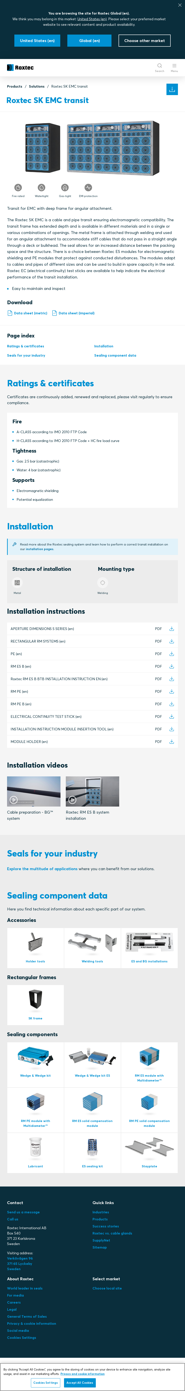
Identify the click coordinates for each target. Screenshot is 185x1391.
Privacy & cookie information (31, 1335)
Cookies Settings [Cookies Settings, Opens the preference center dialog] (45, 1382)
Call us (12, 1231)
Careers (14, 1314)
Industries (100, 1224)
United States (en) (92, 19)
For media (15, 1307)
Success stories (105, 1238)
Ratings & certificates (25, 347)
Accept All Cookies (79, 1382)
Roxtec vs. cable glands (112, 1245)
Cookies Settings (21, 1349)
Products (14, 86)
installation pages (40, 550)
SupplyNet (101, 1252)
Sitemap (99, 1259)
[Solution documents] (172, 89)
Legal (12, 1321)
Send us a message (23, 1224)
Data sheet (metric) (27, 313)
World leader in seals (25, 1300)
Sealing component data (115, 356)
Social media (18, 1342)
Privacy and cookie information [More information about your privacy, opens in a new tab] (82, 1374)
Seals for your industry (26, 356)
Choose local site (107, 1300)
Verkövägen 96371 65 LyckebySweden (20, 1275)
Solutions (37, 86)
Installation (103, 347)
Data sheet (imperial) (73, 313)
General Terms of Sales (27, 1328)
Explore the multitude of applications (42, 873)
